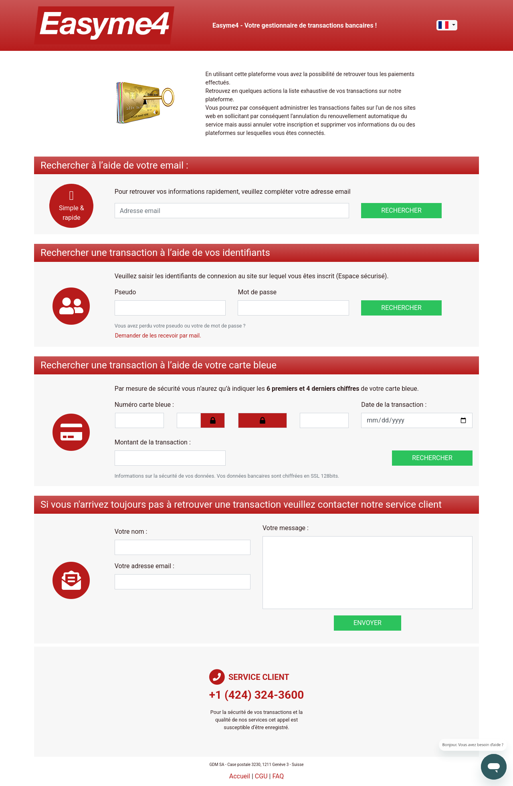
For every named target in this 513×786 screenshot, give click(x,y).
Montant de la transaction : (153, 442)
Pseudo (125, 292)
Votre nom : (131, 531)
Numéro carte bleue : (144, 404)
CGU (261, 776)
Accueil (239, 776)
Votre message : (286, 528)
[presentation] (292, 450)
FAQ (278, 776)
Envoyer (367, 623)
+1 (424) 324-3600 (256, 695)
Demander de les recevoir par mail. (158, 335)
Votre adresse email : (144, 566)
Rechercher (401, 210)
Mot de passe (257, 292)
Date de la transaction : (393, 404)
